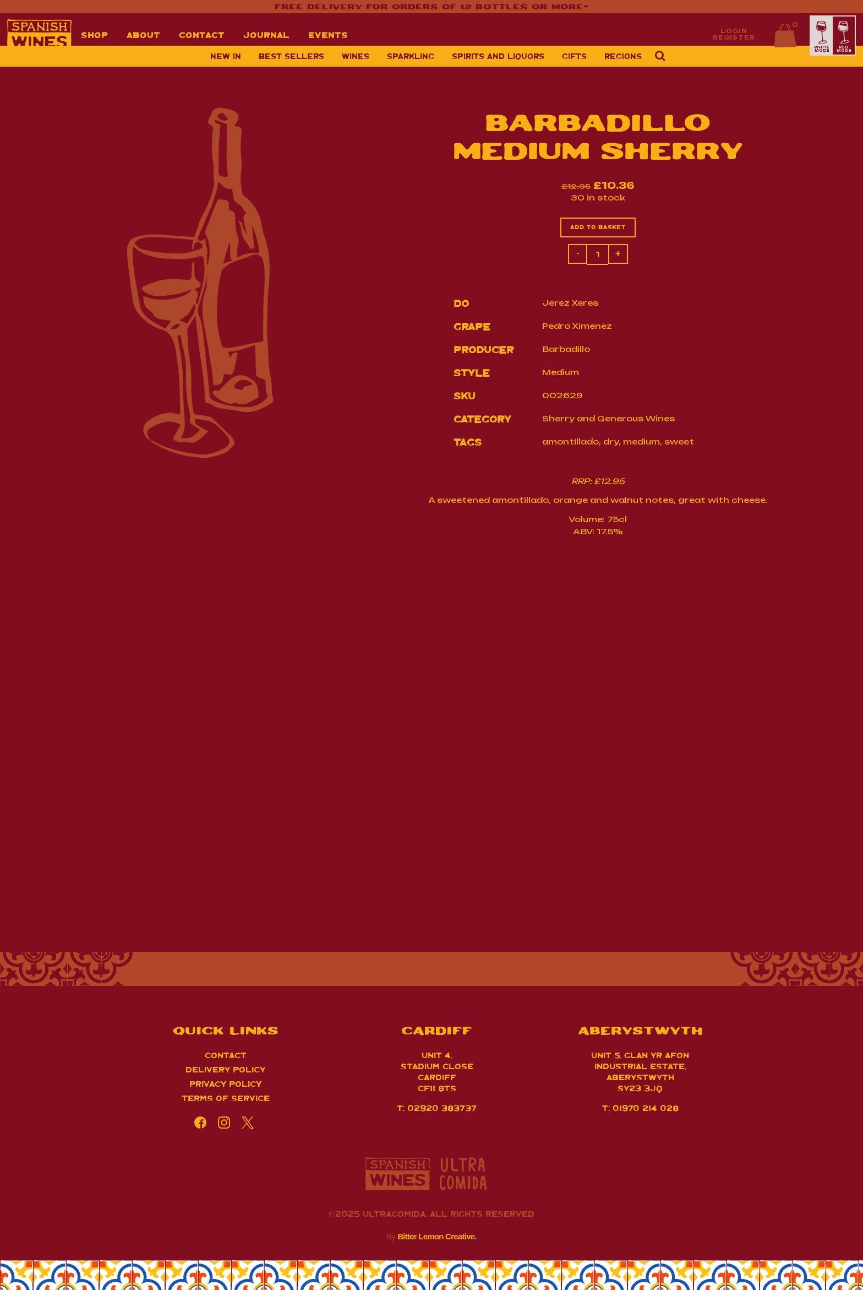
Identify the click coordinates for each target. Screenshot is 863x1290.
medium (641, 442)
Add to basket (598, 228)
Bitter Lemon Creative (437, 1239)
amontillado (570, 442)
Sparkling (410, 66)
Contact (226, 1057)
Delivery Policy (225, 1071)
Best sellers (291, 66)
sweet (679, 442)
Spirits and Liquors (498, 66)
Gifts (574, 66)
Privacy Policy (225, 1086)
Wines (355, 66)
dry (611, 442)
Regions (623, 66)
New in (225, 66)
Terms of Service (226, 1100)
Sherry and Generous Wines (608, 419)
